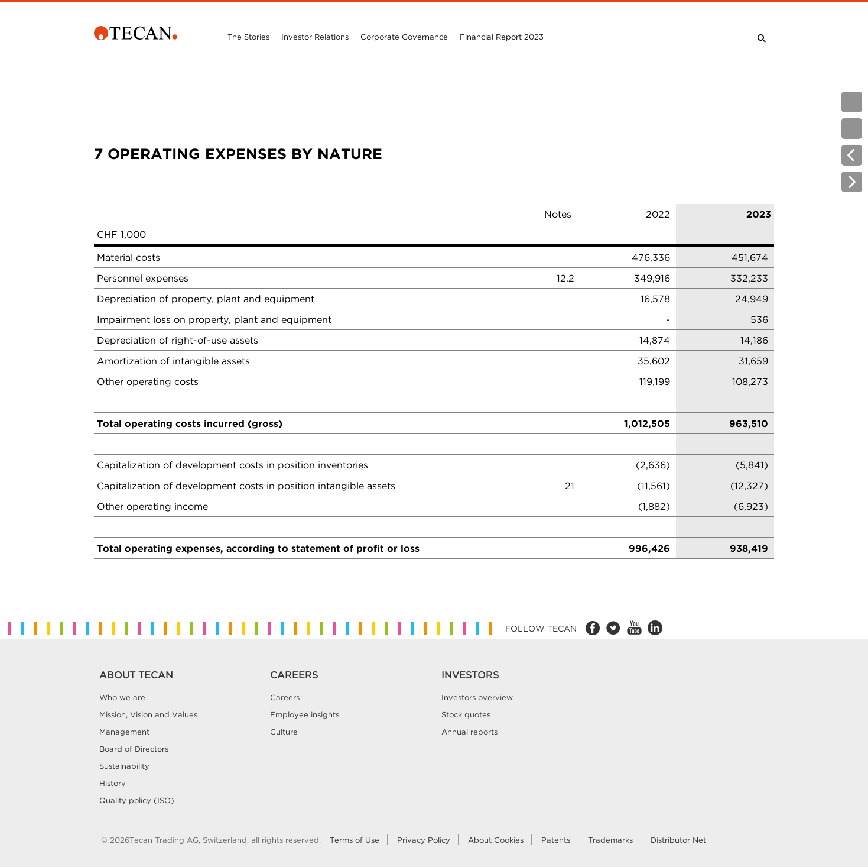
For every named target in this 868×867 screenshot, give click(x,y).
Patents (555, 840)
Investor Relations (315, 37)
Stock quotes (465, 714)
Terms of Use (354, 840)
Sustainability (124, 766)
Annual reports (469, 731)
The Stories (248, 37)
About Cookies (496, 840)
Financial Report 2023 (502, 37)
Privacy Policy (423, 840)
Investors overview (477, 697)
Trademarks (610, 840)
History (112, 783)
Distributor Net (678, 840)
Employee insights (304, 714)
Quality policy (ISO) (136, 800)
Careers (285, 697)
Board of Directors (133, 749)
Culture (284, 731)
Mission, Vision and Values (148, 714)
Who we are (122, 697)
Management (124, 731)
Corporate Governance (404, 37)
